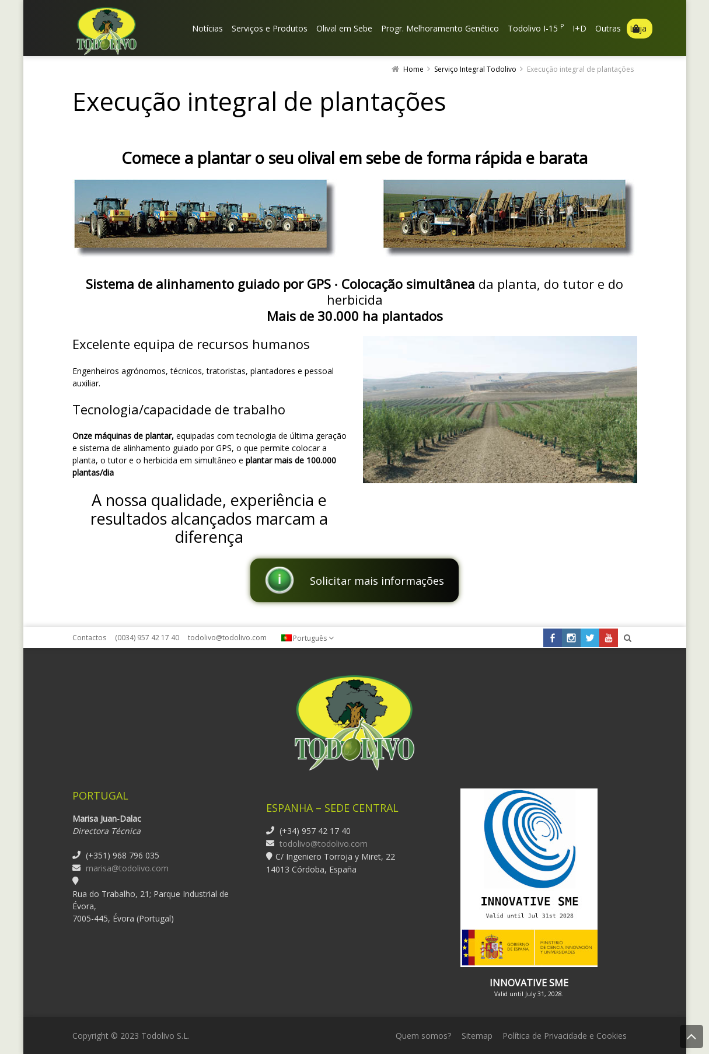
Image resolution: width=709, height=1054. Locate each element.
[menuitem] (313, 638)
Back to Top (691, 1036)
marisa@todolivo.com (127, 868)
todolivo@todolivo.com (227, 638)
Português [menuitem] (310, 638)
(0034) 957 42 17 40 (147, 638)
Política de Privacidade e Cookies (564, 1035)
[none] (313, 638)
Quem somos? (423, 1035)
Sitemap (477, 1035)
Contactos (89, 638)
